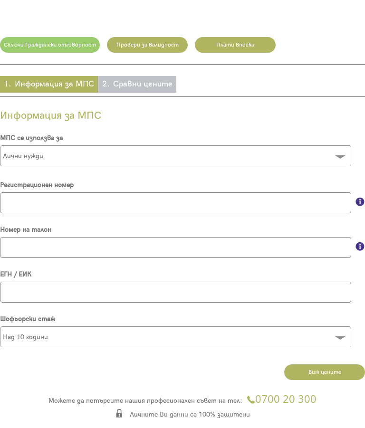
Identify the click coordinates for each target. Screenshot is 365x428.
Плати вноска (235, 44)
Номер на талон (25, 230)
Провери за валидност (147, 44)
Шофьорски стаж (27, 319)
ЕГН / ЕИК (15, 274)
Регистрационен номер (37, 185)
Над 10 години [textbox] (25, 337)
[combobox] (175, 155)
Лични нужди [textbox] (23, 156)
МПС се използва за (31, 138)
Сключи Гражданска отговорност (50, 44)
